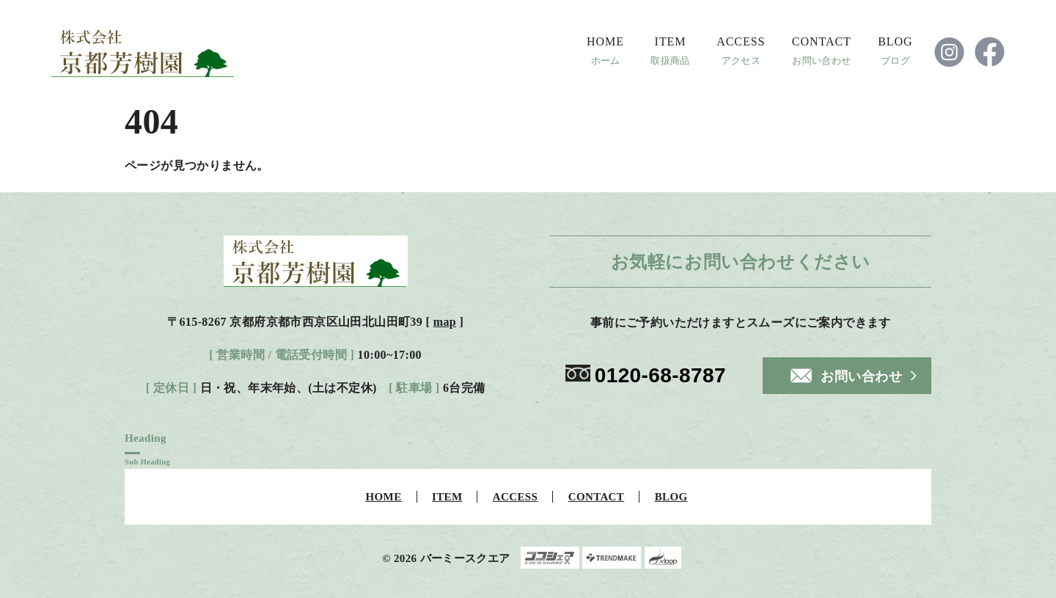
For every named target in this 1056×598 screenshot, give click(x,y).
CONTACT (821, 41)
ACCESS (740, 41)
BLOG (895, 41)
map (444, 322)
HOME (605, 41)
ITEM (670, 41)
